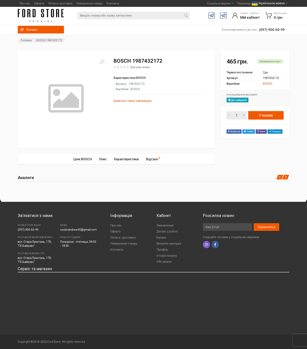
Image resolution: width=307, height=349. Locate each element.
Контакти (113, 3)
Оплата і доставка (60, 3)
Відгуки (153, 158)
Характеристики (126, 159)
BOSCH (267, 83)
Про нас (25, 3)
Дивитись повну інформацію (132, 100)
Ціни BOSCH (82, 159)
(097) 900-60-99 (28, 229)
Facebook (234, 131)
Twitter (248, 131)
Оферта (39, 3)
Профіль (162, 249)
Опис (103, 159)
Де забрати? (237, 100)
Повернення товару (89, 3)
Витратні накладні (169, 243)
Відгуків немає (140, 67)
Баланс (161, 237)
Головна (26, 40)
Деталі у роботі (167, 231)
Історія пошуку (167, 255)
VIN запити (164, 262)
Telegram (275, 131)
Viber (261, 131)
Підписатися (266, 227)
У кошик (266, 115)
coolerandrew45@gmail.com (78, 229)
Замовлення (165, 225)
